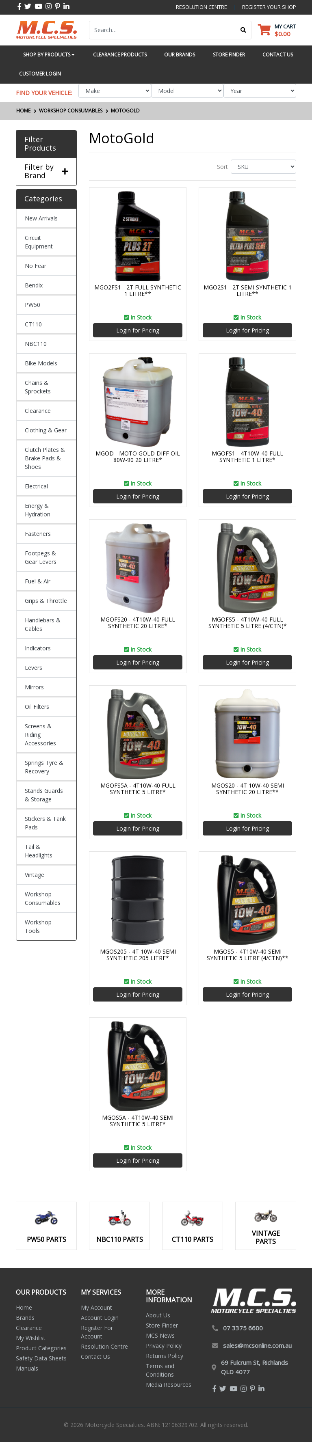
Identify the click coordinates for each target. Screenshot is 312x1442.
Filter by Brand (46, 171)
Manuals (27, 1368)
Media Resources (168, 1384)
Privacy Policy (164, 1345)
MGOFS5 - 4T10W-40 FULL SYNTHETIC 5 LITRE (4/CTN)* (247, 622)
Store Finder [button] (229, 54)
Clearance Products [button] (120, 54)
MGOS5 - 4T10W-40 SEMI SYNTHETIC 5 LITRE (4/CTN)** (247, 955)
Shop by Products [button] (48, 54)
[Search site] (243, 30)
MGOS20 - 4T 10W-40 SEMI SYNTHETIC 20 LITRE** (247, 788)
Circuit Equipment (39, 242)
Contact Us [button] (277, 54)
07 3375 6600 (243, 1328)
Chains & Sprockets (38, 387)
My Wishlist (31, 1338)
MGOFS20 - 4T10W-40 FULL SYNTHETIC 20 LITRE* (137, 622)
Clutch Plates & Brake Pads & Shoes (45, 458)
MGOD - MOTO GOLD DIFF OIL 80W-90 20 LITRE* (137, 456)
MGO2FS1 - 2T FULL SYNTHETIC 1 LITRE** (137, 290)
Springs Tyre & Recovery (44, 767)
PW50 (32, 305)
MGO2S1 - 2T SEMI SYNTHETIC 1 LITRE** (248, 290)
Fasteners (38, 534)
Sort (222, 167)
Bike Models (41, 363)
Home (24, 1307)
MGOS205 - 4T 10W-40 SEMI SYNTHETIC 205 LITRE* (138, 955)
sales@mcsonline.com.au (257, 1345)
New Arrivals (41, 218)
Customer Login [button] (40, 73)
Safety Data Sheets (41, 1358)
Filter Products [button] (40, 144)
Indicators (38, 648)
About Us (158, 1315)
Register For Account (97, 1332)
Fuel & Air (37, 581)
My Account (96, 1307)
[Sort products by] (263, 167)
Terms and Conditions (160, 1370)
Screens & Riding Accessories (40, 734)
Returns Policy (164, 1356)
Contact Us (95, 1356)
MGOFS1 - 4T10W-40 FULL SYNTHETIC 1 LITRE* (247, 456)
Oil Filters (37, 706)
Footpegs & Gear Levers (40, 557)
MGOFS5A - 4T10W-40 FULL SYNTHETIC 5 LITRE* (138, 788)
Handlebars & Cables (43, 624)
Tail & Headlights (38, 851)
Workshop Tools (38, 926)
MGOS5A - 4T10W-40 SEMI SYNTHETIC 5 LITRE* (137, 1121)
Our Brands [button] (179, 54)
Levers (33, 667)
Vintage (34, 875)
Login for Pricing (137, 330)
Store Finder (162, 1325)
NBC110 (36, 344)
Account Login (100, 1317)
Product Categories (41, 1348)
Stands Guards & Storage (44, 795)
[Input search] (162, 30)
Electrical (36, 486)
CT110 (33, 324)
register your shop (269, 7)
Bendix (34, 285)
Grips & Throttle (46, 600)
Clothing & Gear (46, 430)
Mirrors (34, 687)
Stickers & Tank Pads (45, 823)
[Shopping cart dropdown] (277, 29)
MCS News (160, 1335)
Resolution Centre (104, 1346)
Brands (25, 1317)
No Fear (35, 266)
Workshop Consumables (43, 898)
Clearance (38, 410)
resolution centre (201, 7)
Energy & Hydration (37, 510)
